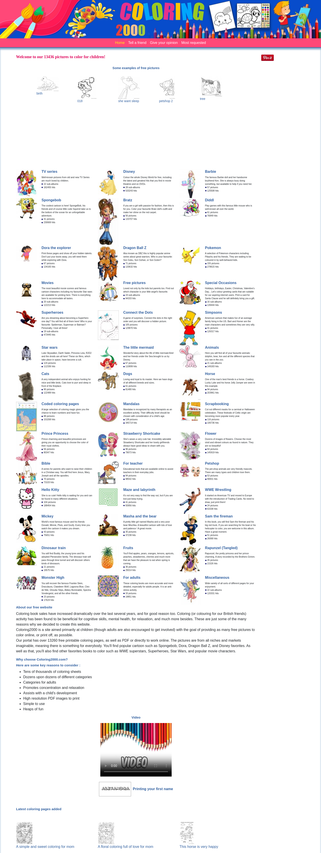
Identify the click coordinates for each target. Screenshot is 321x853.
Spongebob (51, 200)
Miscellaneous (217, 577)
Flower (211, 433)
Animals (212, 347)
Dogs (127, 374)
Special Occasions (221, 283)
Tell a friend (137, 43)
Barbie (210, 171)
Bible (45, 463)
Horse (210, 374)
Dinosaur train (53, 548)
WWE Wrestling (218, 490)
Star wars (49, 347)
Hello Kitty (50, 490)
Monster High (52, 577)
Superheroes (52, 312)
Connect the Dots (138, 312)
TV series (49, 171)
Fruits (128, 548)
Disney (129, 171)
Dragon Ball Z (134, 248)
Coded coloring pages (60, 404)
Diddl (209, 200)
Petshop (212, 463)
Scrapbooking (217, 404)
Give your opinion (164, 43)
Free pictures (134, 283)
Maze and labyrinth (139, 490)
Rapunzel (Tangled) (221, 548)
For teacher (133, 463)
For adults (131, 577)
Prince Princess (54, 433)
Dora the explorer (56, 248)
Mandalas (131, 404)
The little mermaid (138, 347)
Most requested (193, 43)
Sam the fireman (219, 516)
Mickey (47, 516)
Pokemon (213, 248)
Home (120, 43)
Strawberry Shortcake (141, 433)
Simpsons (213, 312)
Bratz (127, 200)
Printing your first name (153, 789)
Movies (47, 283)
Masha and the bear (139, 516)
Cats (45, 374)
